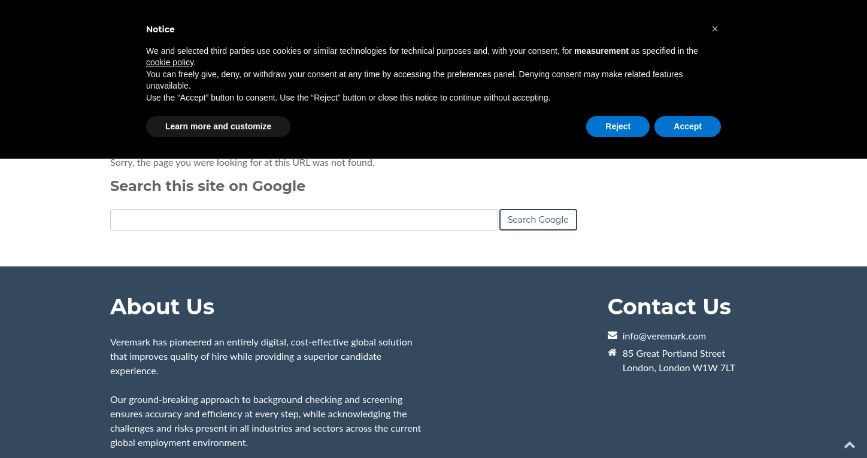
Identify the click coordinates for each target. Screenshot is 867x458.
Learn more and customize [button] (218, 126)
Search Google (538, 219)
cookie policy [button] (169, 62)
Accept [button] (688, 126)
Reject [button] (617, 126)
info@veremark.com (664, 335)
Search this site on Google (207, 186)
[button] (714, 28)
